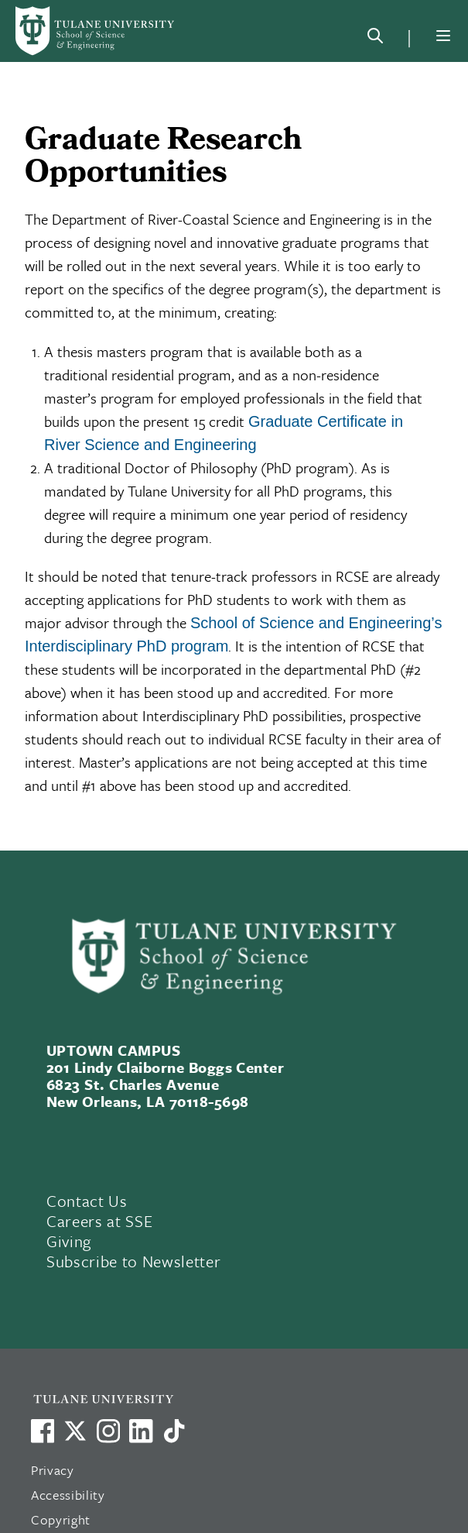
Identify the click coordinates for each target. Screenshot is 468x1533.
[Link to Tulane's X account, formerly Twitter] (75, 1430)
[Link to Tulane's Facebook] (108, 1430)
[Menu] (443, 35)
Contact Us (87, 1200)
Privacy (52, 1470)
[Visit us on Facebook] (42, 1430)
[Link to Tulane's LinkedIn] (140, 1430)
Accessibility (68, 1494)
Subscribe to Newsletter (133, 1261)
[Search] (375, 38)
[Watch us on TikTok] (174, 1430)
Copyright (61, 1519)
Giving (68, 1241)
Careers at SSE (99, 1220)
